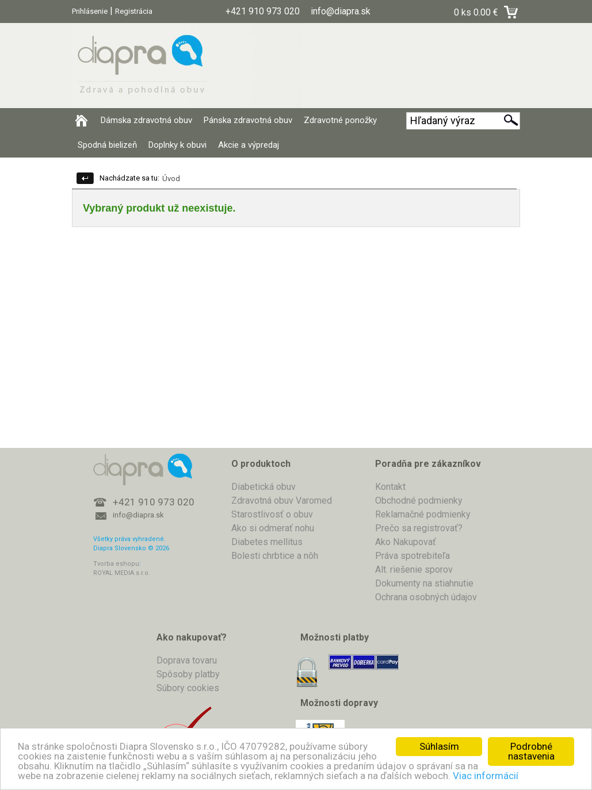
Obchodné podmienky (419, 500)
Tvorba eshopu (116, 563)
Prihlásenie (90, 11)
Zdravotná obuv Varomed (281, 500)
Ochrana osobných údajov (426, 597)
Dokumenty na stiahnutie (424, 583)
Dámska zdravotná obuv (146, 120)
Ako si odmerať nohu (272, 528)
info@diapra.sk (138, 515)
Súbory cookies (187, 687)
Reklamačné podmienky (423, 514)
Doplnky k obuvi (177, 145)
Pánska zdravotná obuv (248, 120)
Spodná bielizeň (107, 145)
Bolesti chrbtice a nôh (274, 555)
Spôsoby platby (188, 674)
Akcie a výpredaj (248, 145)
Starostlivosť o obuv (272, 514)
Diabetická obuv (263, 486)
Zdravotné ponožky (340, 120)
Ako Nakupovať (405, 541)
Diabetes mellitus (267, 541)
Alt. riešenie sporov (414, 569)
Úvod (171, 178)
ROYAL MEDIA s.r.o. (121, 573)
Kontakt (390, 486)
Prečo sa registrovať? (419, 528)
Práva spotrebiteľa (412, 555)
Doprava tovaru (186, 660)
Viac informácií (485, 775)
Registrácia (133, 11)
